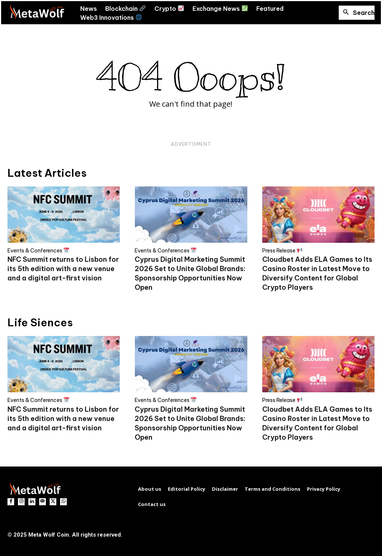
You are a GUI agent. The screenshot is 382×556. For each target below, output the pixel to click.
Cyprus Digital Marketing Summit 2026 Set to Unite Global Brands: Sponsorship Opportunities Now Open (190, 273)
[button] (357, 13)
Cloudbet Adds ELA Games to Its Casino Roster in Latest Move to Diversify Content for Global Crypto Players (317, 273)
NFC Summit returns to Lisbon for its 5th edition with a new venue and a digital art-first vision (63, 268)
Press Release (282, 250)
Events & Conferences (38, 250)
